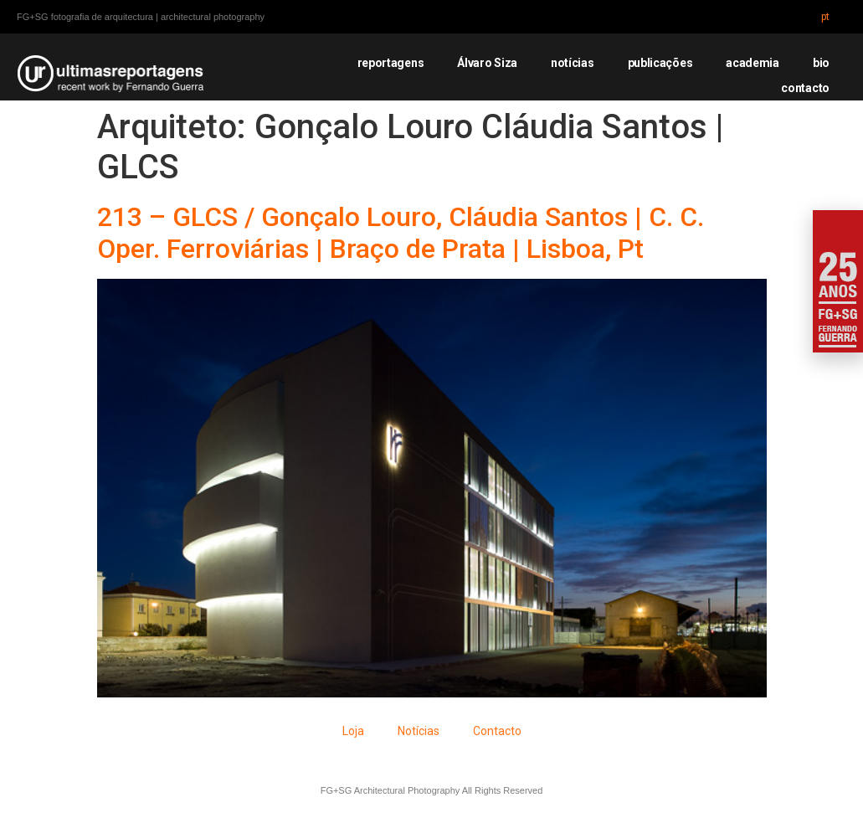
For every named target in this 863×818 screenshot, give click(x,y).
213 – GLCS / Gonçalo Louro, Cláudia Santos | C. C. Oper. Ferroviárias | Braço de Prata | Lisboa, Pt (400, 233)
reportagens (390, 62)
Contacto (497, 731)
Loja (353, 731)
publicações (660, 62)
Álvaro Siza (487, 62)
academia (752, 62)
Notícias (418, 731)
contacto (805, 88)
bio (821, 62)
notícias (572, 62)
